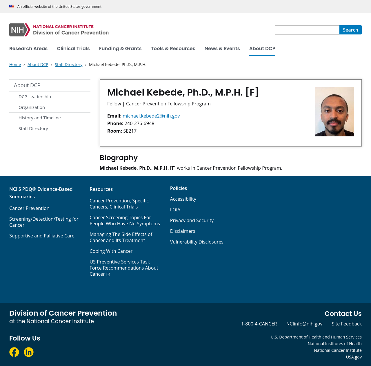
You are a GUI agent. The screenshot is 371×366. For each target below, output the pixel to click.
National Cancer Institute (338, 350)
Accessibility (183, 199)
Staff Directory (33, 128)
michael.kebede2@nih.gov (151, 116)
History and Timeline (40, 117)
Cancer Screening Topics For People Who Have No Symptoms (125, 220)
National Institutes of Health (335, 343)
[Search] (350, 29)
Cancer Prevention (29, 208)
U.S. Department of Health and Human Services (316, 337)
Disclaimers (182, 231)
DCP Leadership (35, 96)
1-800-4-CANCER (259, 324)
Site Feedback (347, 324)
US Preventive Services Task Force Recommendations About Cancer (124, 268)
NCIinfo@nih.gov (304, 324)
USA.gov (354, 357)
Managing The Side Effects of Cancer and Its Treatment (121, 237)
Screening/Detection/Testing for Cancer (44, 222)
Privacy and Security (192, 220)
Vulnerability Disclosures (196, 242)
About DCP (27, 85)
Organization (32, 107)
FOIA (175, 209)
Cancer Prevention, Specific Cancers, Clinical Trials (119, 203)
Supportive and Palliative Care (41, 236)
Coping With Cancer (111, 251)
